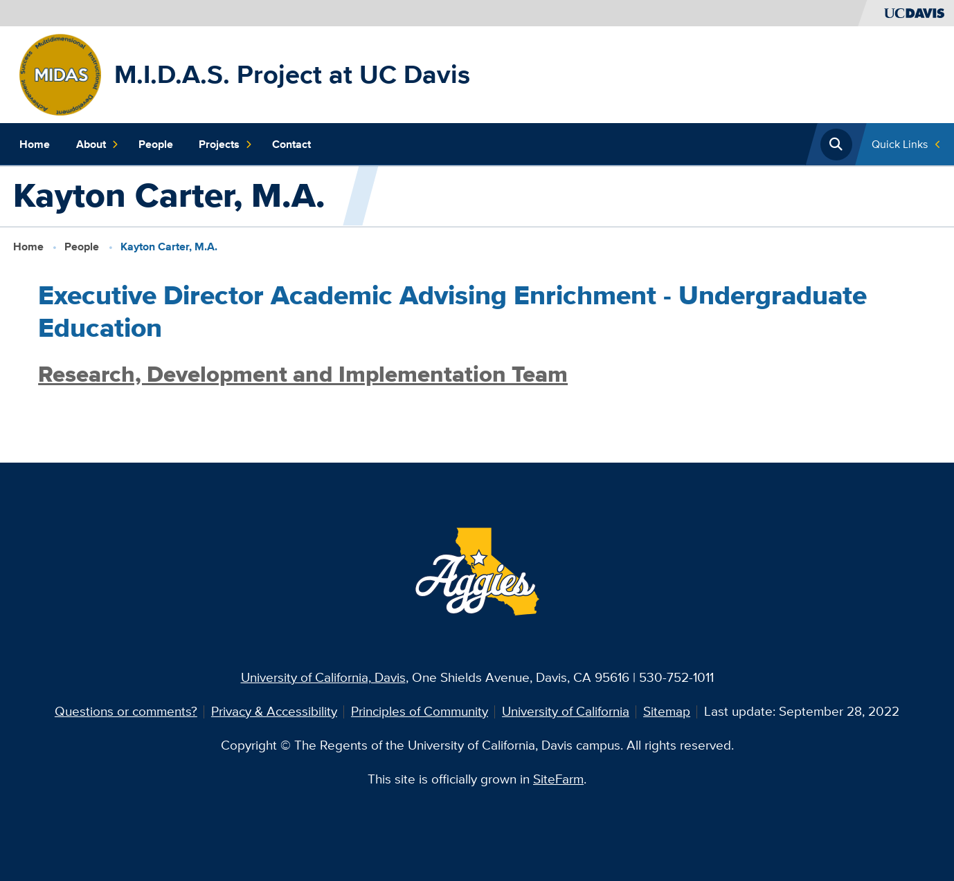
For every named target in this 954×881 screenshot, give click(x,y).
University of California (565, 711)
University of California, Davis (323, 677)
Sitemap (666, 711)
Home (34, 144)
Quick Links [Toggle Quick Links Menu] (900, 144)
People (155, 144)
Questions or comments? (126, 711)
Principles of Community (419, 711)
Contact (291, 144)
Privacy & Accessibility (274, 711)
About (97, 144)
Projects (226, 144)
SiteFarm (558, 779)
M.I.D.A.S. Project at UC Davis (292, 74)
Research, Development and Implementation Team (303, 374)
